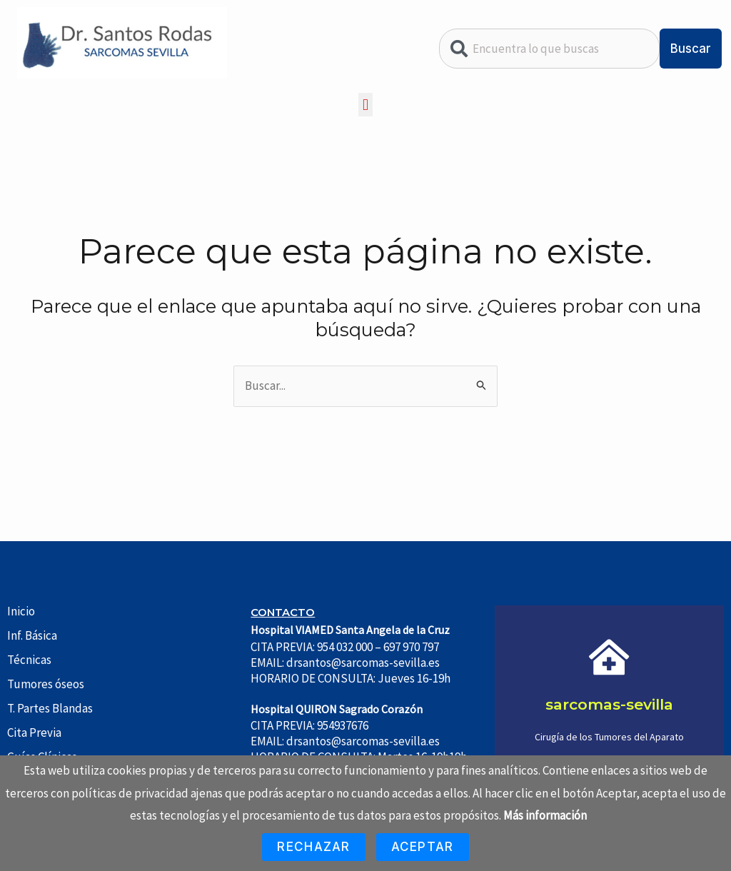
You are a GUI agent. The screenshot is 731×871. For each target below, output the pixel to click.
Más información (545, 815)
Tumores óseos (45, 684)
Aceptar (422, 847)
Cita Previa (34, 732)
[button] (365, 104)
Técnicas (29, 660)
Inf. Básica (32, 635)
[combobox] (549, 49)
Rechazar (313, 847)
